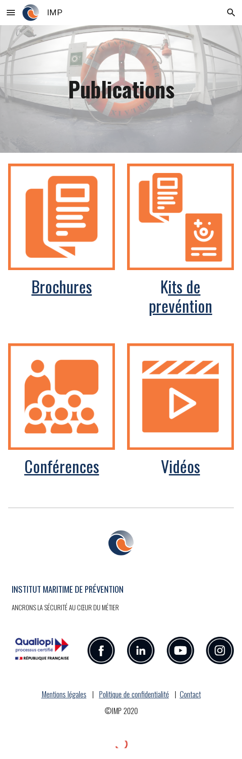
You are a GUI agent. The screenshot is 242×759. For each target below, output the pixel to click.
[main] (121, 89)
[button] (11, 12)
